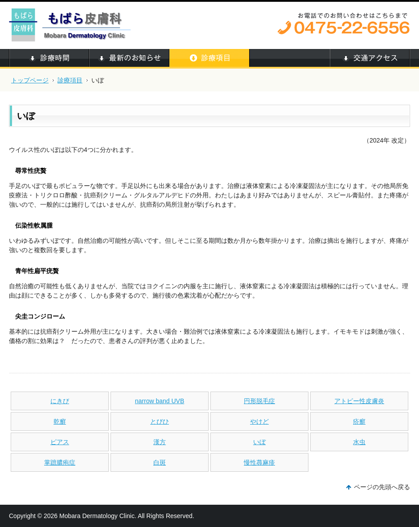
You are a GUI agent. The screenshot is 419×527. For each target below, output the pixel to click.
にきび (59, 400)
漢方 (159, 441)
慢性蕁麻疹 (259, 462)
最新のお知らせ (129, 59)
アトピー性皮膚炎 (359, 400)
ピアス (59, 441)
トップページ (30, 80)
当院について (290, 59)
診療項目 (70, 80)
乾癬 (59, 421)
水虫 (359, 441)
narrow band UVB (160, 400)
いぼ (259, 441)
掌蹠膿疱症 (59, 462)
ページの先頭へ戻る (382, 486)
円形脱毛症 (259, 400)
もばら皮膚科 (71, 24)
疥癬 (359, 421)
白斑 (159, 462)
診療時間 (49, 59)
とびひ (159, 421)
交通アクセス (370, 59)
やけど (259, 421)
